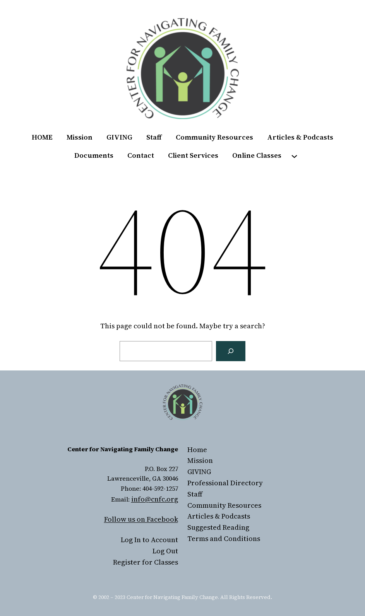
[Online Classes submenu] (294, 155)
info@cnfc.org (154, 499)
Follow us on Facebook (141, 519)
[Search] (230, 351)
